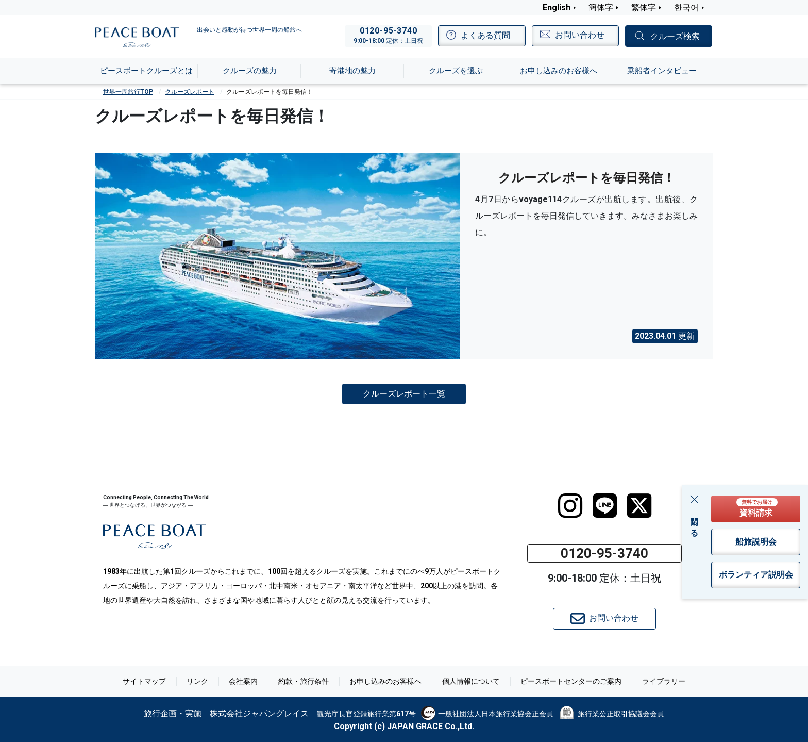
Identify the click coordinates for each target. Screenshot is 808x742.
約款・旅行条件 (303, 681)
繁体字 (643, 7)
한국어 (686, 7)
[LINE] (605, 505)
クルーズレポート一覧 (404, 393)
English (556, 7)
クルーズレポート (189, 91)
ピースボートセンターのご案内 (570, 681)
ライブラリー (663, 681)
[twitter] (639, 506)
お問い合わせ (604, 619)
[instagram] (570, 506)
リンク (197, 681)
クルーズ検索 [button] (675, 36)
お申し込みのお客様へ (385, 681)
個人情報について (471, 681)
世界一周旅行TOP (128, 91)
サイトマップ (144, 681)
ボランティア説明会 (756, 575)
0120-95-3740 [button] (604, 553)
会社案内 (243, 681)
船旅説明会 (756, 542)
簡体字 (600, 7)
